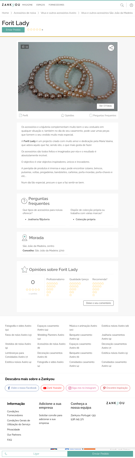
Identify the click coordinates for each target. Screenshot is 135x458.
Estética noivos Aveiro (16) (115, 326)
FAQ (9, 439)
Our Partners (14, 434)
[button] (27, 5)
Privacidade (13, 429)
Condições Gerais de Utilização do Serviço (18, 422)
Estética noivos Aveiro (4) (18, 362)
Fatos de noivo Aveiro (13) (18, 335)
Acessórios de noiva (25, 12)
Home (5, 12)
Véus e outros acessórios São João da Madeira (107, 12)
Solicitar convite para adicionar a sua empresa (50, 419)
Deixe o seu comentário (98, 303)
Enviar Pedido (13, 29)
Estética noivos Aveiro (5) (115, 353)
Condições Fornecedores (15, 413)
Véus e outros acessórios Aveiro (58, 12)
